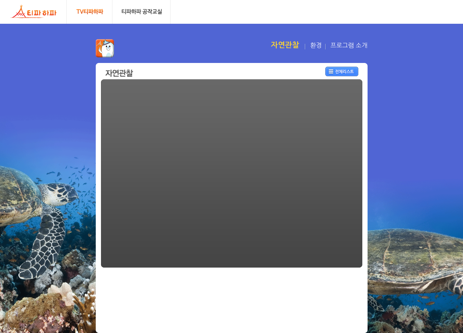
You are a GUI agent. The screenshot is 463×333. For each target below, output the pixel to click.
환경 (316, 45)
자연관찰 (285, 45)
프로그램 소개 (349, 45)
